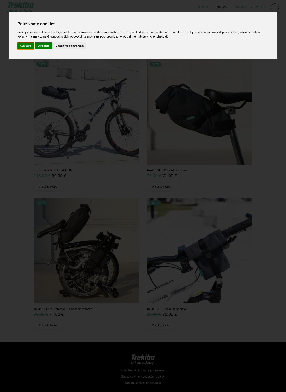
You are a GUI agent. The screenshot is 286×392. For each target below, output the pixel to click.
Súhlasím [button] (25, 45)
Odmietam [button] (43, 45)
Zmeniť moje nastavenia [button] (70, 45)
